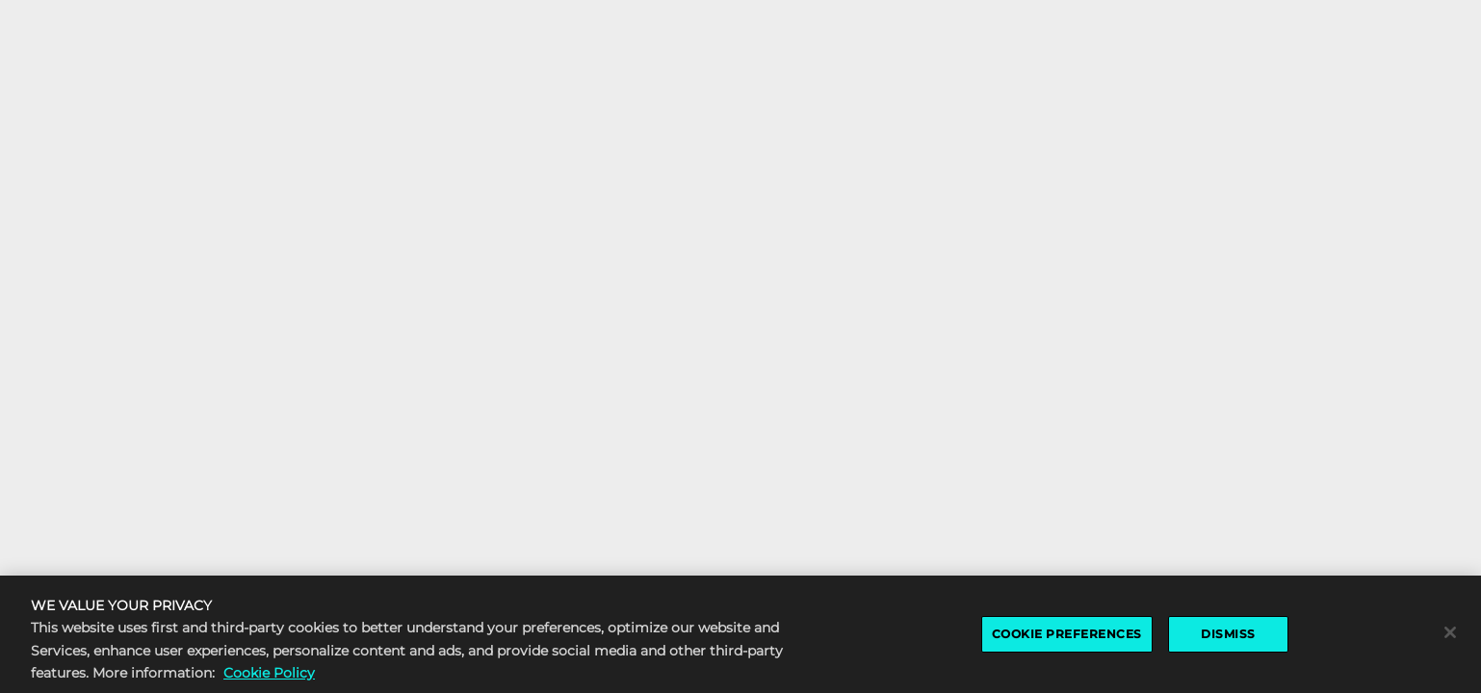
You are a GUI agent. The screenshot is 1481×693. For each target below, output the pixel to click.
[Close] (1450, 635)
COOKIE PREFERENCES (1067, 636)
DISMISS (1228, 636)
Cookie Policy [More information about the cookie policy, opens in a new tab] (269, 674)
